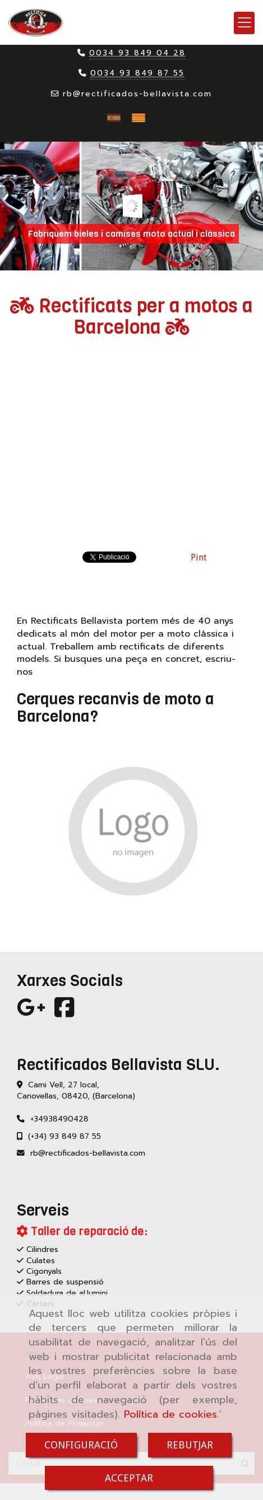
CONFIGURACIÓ (81, 1445)
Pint (199, 557)
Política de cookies (170, 1414)
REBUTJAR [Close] (190, 1445)
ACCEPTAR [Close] (129, 1478)
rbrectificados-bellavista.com (137, 94)
